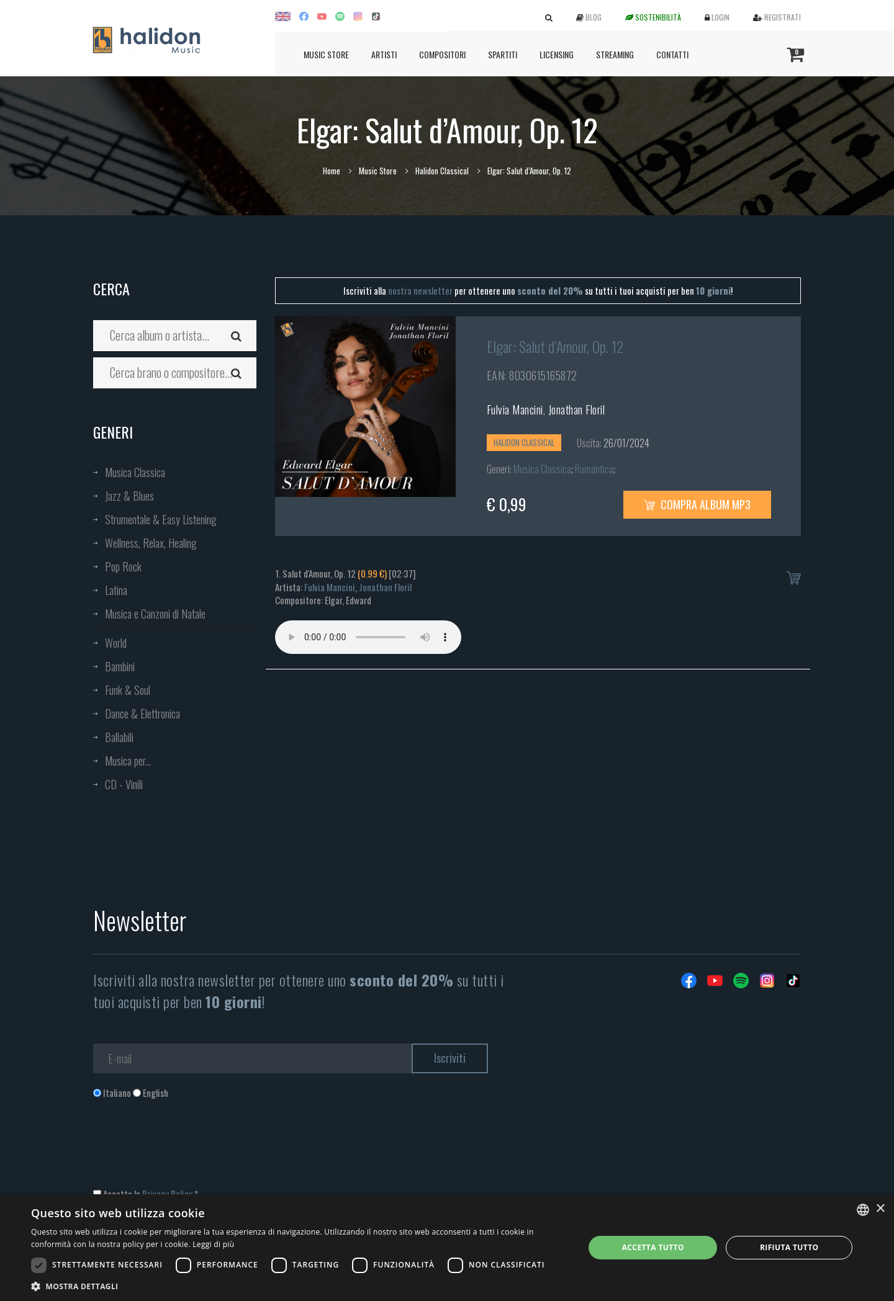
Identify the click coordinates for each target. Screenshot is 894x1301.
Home (331, 170)
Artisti (384, 54)
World (116, 643)
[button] (299, 1286)
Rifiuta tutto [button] (789, 1247)
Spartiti (502, 54)
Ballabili (119, 737)
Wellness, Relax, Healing (151, 543)
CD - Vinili (124, 784)
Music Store (326, 54)
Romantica (594, 469)
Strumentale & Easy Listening (161, 519)
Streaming (615, 54)
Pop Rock (123, 566)
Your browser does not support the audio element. (368, 637)
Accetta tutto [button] (653, 1247)
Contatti (672, 54)
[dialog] (447, 1247)
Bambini (120, 666)
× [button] (880, 1209)
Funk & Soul (127, 690)
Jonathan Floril (576, 409)
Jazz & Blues (129, 496)
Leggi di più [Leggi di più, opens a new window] (213, 1244)
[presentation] (187, 1149)
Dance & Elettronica (142, 713)
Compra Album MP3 (697, 504)
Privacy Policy (167, 1193)
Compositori (442, 54)
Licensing (557, 54)
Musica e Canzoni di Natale (155, 614)
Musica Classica (135, 472)
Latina (116, 590)
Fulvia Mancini (515, 409)
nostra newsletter (420, 290)
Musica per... (128, 761)
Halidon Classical (442, 170)
